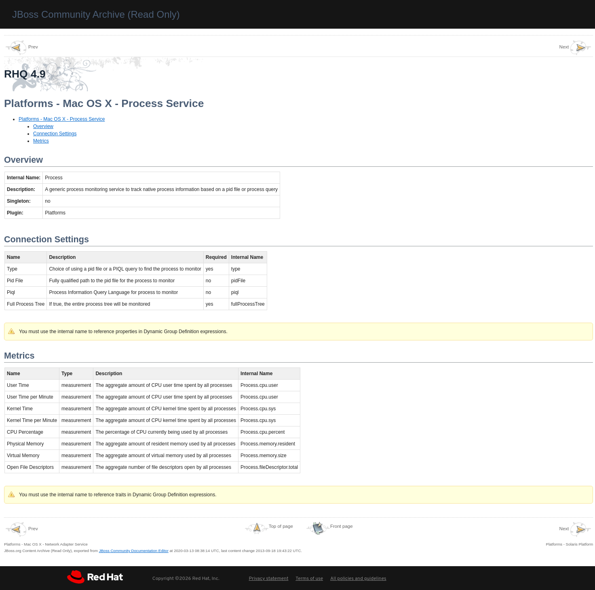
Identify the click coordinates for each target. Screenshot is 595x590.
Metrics (41, 141)
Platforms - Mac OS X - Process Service (62, 119)
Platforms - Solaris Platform (569, 533)
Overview (43, 126)
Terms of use (309, 578)
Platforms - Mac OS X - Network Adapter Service (46, 533)
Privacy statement (268, 578)
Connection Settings (54, 133)
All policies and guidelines (358, 578)
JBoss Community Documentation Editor (134, 550)
